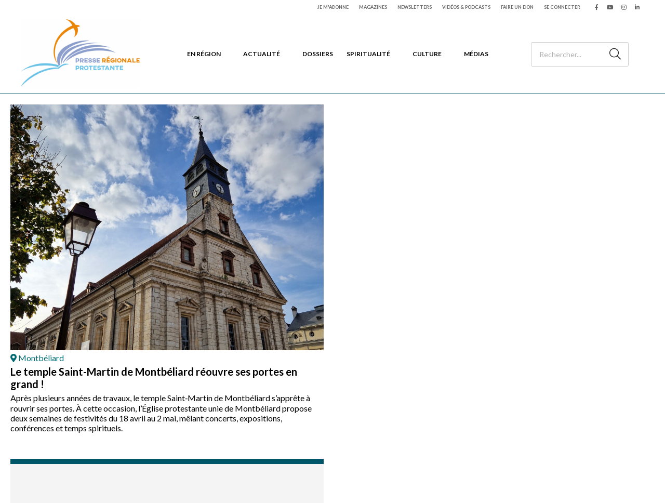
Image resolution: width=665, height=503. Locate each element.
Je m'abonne (333, 7)
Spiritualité (368, 54)
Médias (476, 54)
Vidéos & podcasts (466, 7)
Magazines (373, 7)
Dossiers (317, 54)
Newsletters (414, 7)
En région (204, 54)
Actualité (261, 54)
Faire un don (517, 7)
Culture (427, 54)
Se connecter (562, 7)
